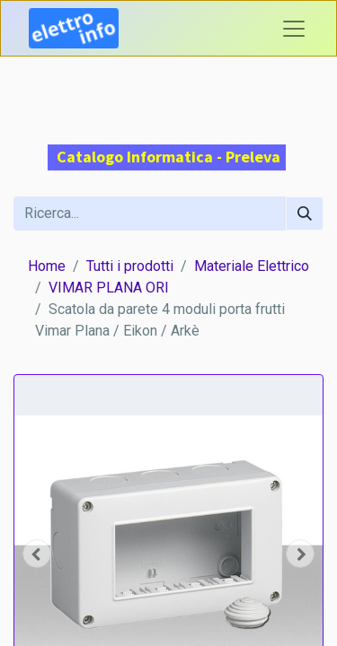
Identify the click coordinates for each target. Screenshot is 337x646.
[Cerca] (305, 213)
